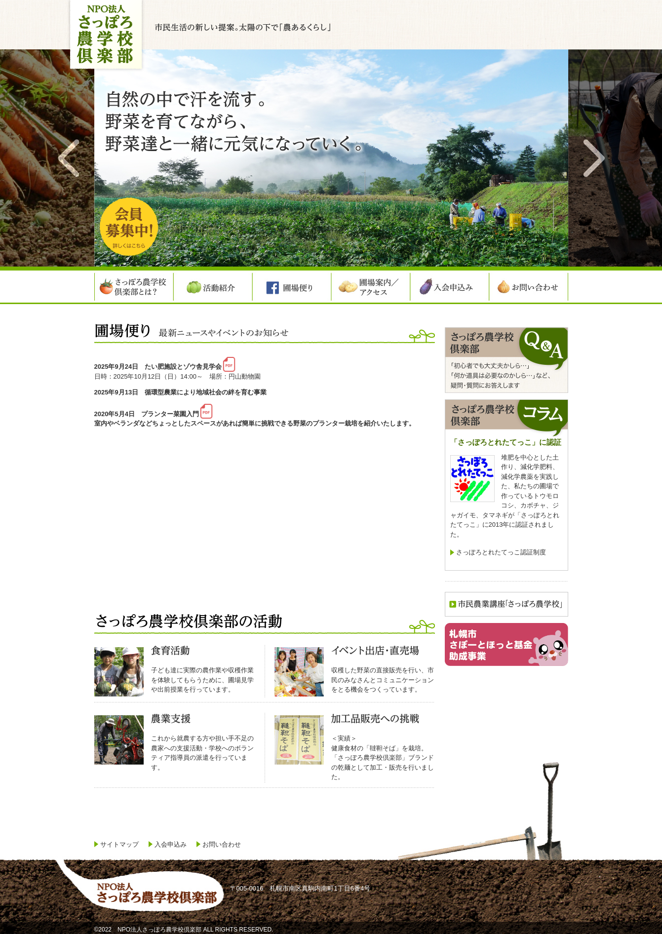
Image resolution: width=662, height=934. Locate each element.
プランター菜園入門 (170, 413)
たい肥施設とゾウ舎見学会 (183, 366)
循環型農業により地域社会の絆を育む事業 (206, 392)
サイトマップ (119, 844)
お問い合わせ (221, 844)
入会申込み (171, 844)
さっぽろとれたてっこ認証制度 (501, 552)
